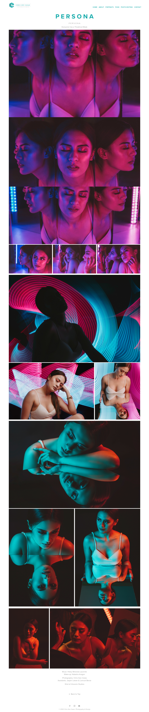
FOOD (117, 7)
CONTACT (137, 7)
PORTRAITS (109, 7)
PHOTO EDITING (127, 7)
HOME (95, 7)
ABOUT (101, 7)
